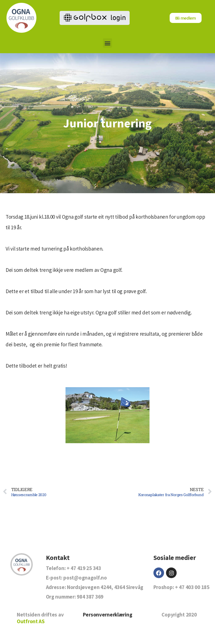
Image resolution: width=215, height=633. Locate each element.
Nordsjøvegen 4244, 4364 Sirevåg (105, 587)
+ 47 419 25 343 (84, 568)
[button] (107, 43)
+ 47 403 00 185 (192, 587)
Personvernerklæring (107, 614)
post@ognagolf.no (85, 577)
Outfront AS (31, 621)
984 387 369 (90, 596)
